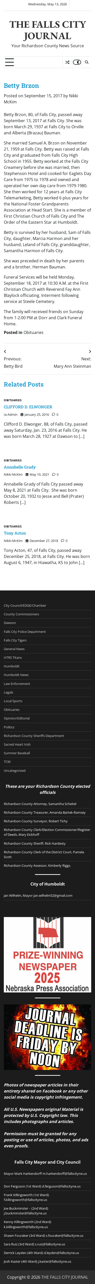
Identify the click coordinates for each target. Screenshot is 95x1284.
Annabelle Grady (20, 467)
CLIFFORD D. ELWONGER (28, 406)
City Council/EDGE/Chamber (25, 605)
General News (14, 649)
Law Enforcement (17, 683)
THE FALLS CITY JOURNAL (47, 30)
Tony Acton (15, 533)
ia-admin (10, 414)
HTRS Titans (13, 657)
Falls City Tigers (15, 640)
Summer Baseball (17, 753)
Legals (8, 692)
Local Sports (13, 701)
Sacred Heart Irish (17, 744)
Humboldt (12, 666)
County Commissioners (21, 614)
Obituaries (34, 332)
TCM (7, 761)
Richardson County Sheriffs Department (34, 735)
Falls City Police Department (25, 631)
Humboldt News (16, 674)
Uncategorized (15, 770)
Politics (9, 727)
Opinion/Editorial (17, 718)
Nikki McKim (13, 474)
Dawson (10, 622)
